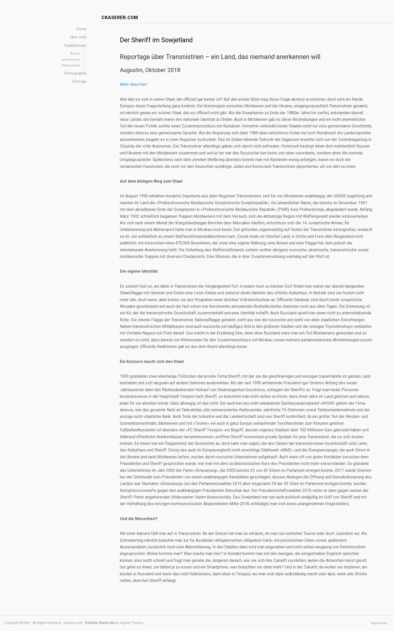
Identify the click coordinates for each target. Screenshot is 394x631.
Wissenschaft (71, 65)
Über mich (78, 37)
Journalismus (70, 59)
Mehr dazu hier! (133, 84)
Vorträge (79, 81)
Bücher (75, 53)
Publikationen (75, 45)
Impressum (379, 623)
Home (81, 29)
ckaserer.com (120, 17)
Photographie (75, 73)
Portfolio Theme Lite (99, 623)
